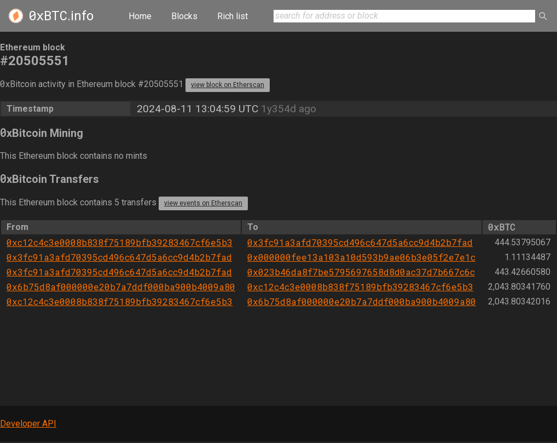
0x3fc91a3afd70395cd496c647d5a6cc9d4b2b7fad (360, 242)
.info (61, 16)
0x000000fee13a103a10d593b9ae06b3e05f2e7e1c (361, 257)
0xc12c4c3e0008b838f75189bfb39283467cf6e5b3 (120, 242)
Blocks (184, 16)
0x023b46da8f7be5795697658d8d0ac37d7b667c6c (361, 272)
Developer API (28, 423)
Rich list (232, 16)
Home (140, 16)
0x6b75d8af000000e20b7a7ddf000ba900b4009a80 (121, 286)
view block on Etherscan (227, 85)
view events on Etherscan (203, 203)
